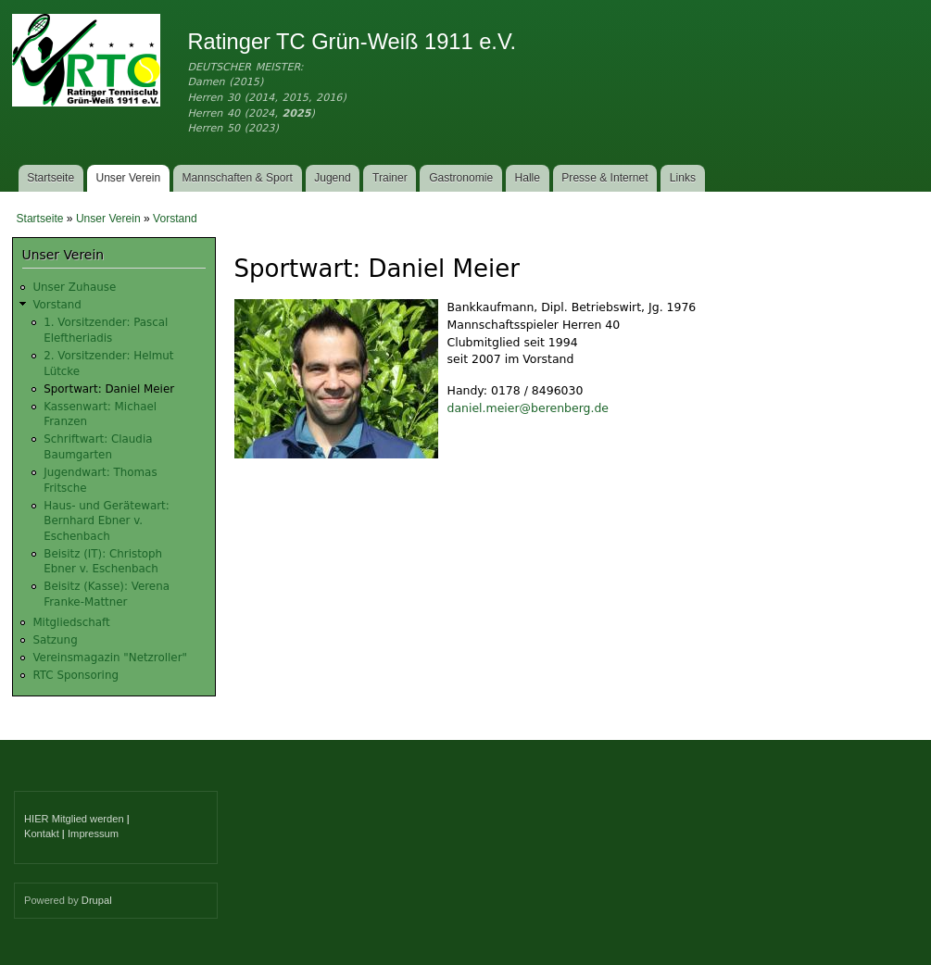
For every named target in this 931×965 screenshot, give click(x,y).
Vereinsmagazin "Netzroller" (109, 657)
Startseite (50, 177)
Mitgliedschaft (70, 622)
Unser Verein (127, 177)
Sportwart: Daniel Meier (109, 388)
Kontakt (41, 833)
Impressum (93, 833)
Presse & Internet (604, 177)
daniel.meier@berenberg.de (528, 408)
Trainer (390, 177)
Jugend (332, 177)
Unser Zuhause (74, 287)
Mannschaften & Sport (237, 177)
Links (683, 177)
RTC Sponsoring (75, 675)
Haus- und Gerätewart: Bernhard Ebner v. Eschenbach (107, 521)
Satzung (54, 639)
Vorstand (175, 218)
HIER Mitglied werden (74, 818)
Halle (528, 177)
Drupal (97, 900)
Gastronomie (461, 177)
